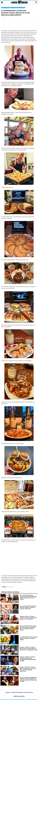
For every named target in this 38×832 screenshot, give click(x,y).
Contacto (8, 825)
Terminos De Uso (28, 825)
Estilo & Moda (13, 7)
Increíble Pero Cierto (21, 7)
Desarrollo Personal (5, 7)
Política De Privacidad (17, 825)
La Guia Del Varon (19, 2)
